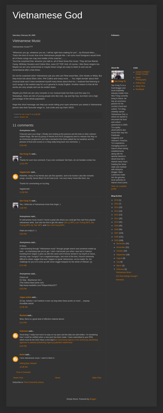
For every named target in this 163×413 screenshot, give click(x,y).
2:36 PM (23, 208)
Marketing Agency (45, 342)
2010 (116, 222)
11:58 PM (24, 192)
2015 (116, 204)
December (121, 243)
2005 (116, 240)
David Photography (141, 78)
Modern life (24, 117)
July (118, 262)
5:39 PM (23, 145)
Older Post (96, 378)
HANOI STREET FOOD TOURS (143, 73)
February (120, 269)
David (22, 354)
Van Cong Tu (25, 154)
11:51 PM (24, 164)
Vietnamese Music (123, 272)
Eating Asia (140, 83)
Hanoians (120, 280)
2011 (116, 218)
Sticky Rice (140, 86)
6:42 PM (23, 346)
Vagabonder (25, 172)
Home (57, 378)
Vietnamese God (47, 15)
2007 (116, 233)
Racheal (23, 315)
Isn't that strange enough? (127, 276)
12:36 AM (24, 307)
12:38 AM (24, 367)
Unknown (24, 331)
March (119, 266)
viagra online (25, 297)
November (121, 247)
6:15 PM (23, 265)
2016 (116, 200)
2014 (116, 207)
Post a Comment (23, 372)
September (121, 255)
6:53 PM (23, 289)
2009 (116, 226)
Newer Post (18, 378)
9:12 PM (23, 323)
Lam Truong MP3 (82, 222)
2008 (116, 229)
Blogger (92, 399)
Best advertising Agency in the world (69, 340)
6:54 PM (23, 234)
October (120, 251)
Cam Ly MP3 (68, 222)
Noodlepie (140, 89)
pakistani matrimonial (63, 342)
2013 (116, 211)
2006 (116, 237)
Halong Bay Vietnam (28, 363)
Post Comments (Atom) (34, 382)
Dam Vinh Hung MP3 (55, 225)
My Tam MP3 (36, 225)
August (119, 258)
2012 (116, 215)
